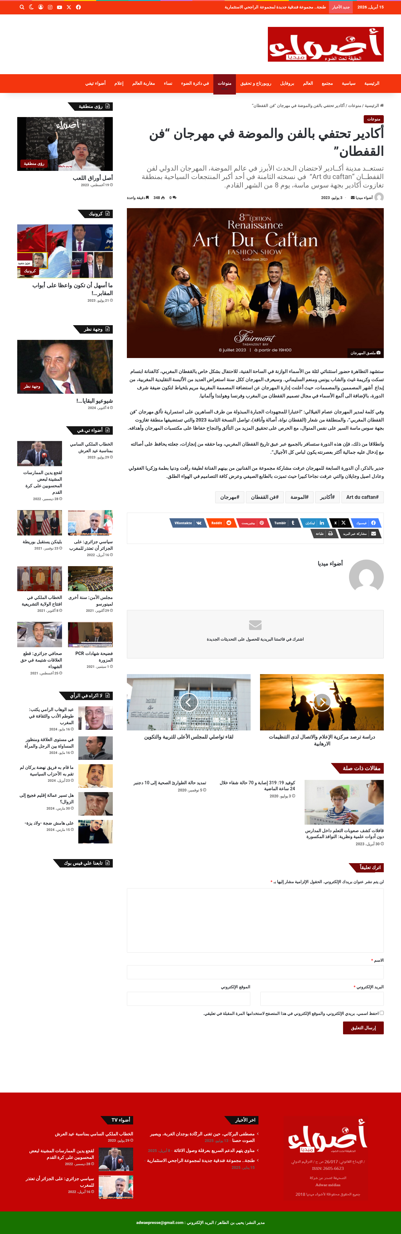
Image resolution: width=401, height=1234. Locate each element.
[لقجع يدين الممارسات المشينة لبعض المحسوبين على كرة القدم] (39, 453)
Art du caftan (361, 497)
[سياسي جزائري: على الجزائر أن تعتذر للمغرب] (90, 522)
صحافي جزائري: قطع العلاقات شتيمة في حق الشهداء (41, 660)
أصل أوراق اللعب (93, 178)
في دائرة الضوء (195, 83)
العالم (308, 83)
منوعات (225, 83)
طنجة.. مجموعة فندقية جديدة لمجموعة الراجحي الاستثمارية (201, 1160)
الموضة (298, 497)
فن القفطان (263, 497)
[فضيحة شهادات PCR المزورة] (90, 634)
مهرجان (228, 497)
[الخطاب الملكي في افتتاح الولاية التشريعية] (39, 578)
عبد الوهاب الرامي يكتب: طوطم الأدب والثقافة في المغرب (51, 716)
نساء (168, 83)
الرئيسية (371, 83)
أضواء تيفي (95, 83)
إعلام (118, 83)
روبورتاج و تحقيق (255, 83)
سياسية (349, 83)
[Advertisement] (138, 35)
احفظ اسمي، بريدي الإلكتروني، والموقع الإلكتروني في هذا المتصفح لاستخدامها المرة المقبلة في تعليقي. (291, 1013)
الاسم (377, 960)
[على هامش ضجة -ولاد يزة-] (95, 831)
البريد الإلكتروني (369, 987)
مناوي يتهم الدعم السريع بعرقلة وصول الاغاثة (292, 7)
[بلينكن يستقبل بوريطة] (39, 522)
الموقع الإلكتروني (235, 987)
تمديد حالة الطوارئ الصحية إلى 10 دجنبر (169, 782)
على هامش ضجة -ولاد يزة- (49, 823)
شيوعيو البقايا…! (94, 400)
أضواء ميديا (364, 198)
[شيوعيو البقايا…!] (65, 367)
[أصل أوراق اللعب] (65, 144)
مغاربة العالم (143, 83)
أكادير (326, 497)
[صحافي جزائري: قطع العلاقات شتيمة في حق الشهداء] (39, 634)
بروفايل (287, 83)
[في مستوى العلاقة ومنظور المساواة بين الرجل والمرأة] (95, 748)
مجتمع (327, 83)
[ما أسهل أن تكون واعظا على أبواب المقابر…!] (65, 251)
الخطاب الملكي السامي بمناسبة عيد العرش (94, 1133)
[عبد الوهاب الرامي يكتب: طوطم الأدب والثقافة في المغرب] (95, 718)
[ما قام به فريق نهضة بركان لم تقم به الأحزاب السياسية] (95, 776)
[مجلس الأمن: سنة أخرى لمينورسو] (90, 578)
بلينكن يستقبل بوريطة (42, 541)
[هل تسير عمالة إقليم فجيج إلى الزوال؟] (95, 804)
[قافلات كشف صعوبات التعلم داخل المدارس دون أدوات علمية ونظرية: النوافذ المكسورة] (344, 802)
